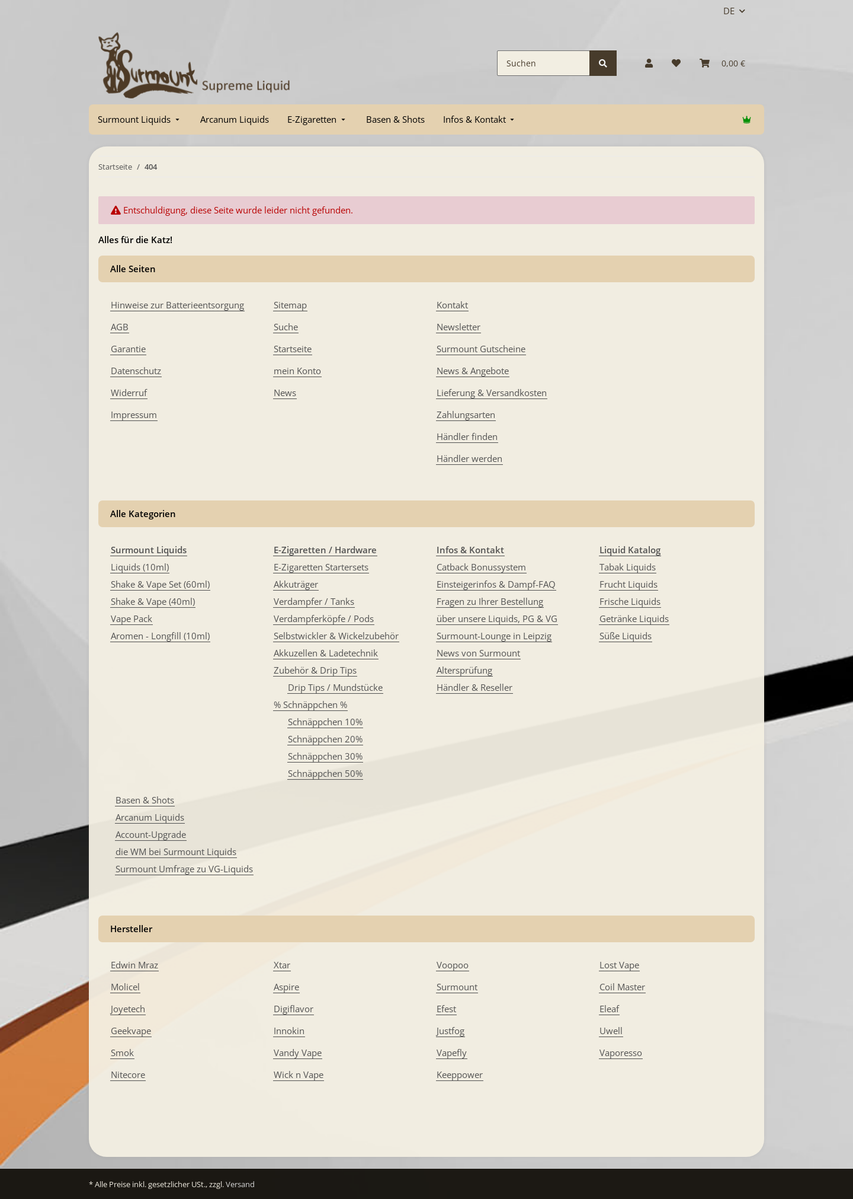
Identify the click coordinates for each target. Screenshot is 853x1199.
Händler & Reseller (474, 687)
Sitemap (290, 305)
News (285, 392)
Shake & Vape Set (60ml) (160, 584)
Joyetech (128, 1009)
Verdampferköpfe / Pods (324, 618)
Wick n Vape (298, 1074)
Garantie (128, 349)
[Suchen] (543, 63)
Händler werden (469, 458)
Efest (446, 1009)
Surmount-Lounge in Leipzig (494, 636)
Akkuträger (296, 584)
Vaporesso (620, 1052)
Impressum (134, 414)
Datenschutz (136, 371)
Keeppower (460, 1074)
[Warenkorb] (722, 63)
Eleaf (609, 1009)
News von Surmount (478, 653)
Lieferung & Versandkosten (492, 392)
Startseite (293, 349)
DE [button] (729, 11)
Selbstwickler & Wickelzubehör (336, 636)
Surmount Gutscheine (481, 349)
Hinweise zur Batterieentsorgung (177, 305)
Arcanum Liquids (150, 817)
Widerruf (129, 392)
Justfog (450, 1031)
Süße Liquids (625, 636)
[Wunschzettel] (676, 63)
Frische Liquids (629, 601)
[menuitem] (140, 119)
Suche (286, 327)
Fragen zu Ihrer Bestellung (490, 601)
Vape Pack (131, 618)
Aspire (286, 987)
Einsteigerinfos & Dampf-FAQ (496, 584)
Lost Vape (619, 965)
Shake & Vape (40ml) (153, 601)
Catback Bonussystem (481, 567)
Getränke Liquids (634, 618)
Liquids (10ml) (140, 567)
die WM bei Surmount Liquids (176, 851)
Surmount (457, 987)
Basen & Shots (145, 800)
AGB (120, 327)
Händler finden (467, 436)
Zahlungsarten (466, 414)
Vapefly (452, 1052)
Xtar (282, 965)
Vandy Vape (298, 1052)
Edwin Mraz (134, 965)
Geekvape (131, 1031)
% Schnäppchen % (310, 704)
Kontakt (452, 305)
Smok (122, 1052)
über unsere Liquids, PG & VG (497, 618)
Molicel (125, 987)
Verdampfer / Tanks (314, 601)
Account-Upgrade (151, 834)
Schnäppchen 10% (325, 722)
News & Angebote (473, 371)
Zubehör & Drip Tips (315, 670)
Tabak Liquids (627, 567)
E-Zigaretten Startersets (321, 567)
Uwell (611, 1031)
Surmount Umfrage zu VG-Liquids (184, 869)
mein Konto (297, 371)
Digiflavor (293, 1009)
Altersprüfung (464, 670)
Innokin (289, 1031)
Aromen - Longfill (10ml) (160, 636)
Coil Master (622, 987)
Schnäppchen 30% (325, 756)
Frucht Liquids (628, 584)
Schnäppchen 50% (325, 773)
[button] (649, 63)
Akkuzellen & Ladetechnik (326, 653)
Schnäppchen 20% (325, 739)
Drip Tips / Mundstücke (335, 687)
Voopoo (453, 965)
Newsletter (458, 327)
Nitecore (128, 1074)
